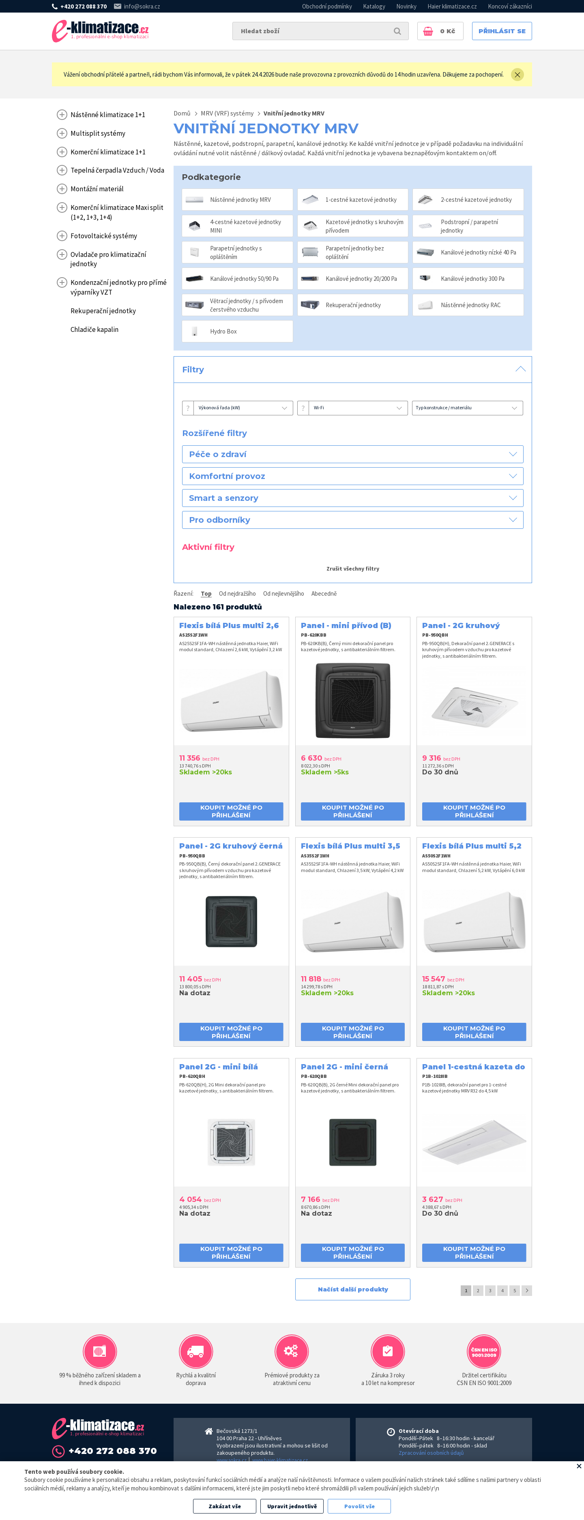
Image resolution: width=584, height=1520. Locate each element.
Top (206, 593)
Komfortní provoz (227, 476)
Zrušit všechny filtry (352, 568)
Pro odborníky (219, 520)
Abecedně (324, 593)
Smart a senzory (223, 498)
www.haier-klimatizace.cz (280, 1460)
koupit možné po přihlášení (231, 811)
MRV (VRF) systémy (227, 113)
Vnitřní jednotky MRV (294, 113)
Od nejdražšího (237, 593)
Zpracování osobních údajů (431, 1452)
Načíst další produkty (353, 1289)
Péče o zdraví (218, 454)
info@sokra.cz (142, 6)
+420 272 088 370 (83, 6)
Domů (182, 113)
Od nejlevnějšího (283, 593)
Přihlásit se (502, 31)
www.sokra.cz (232, 1460)
